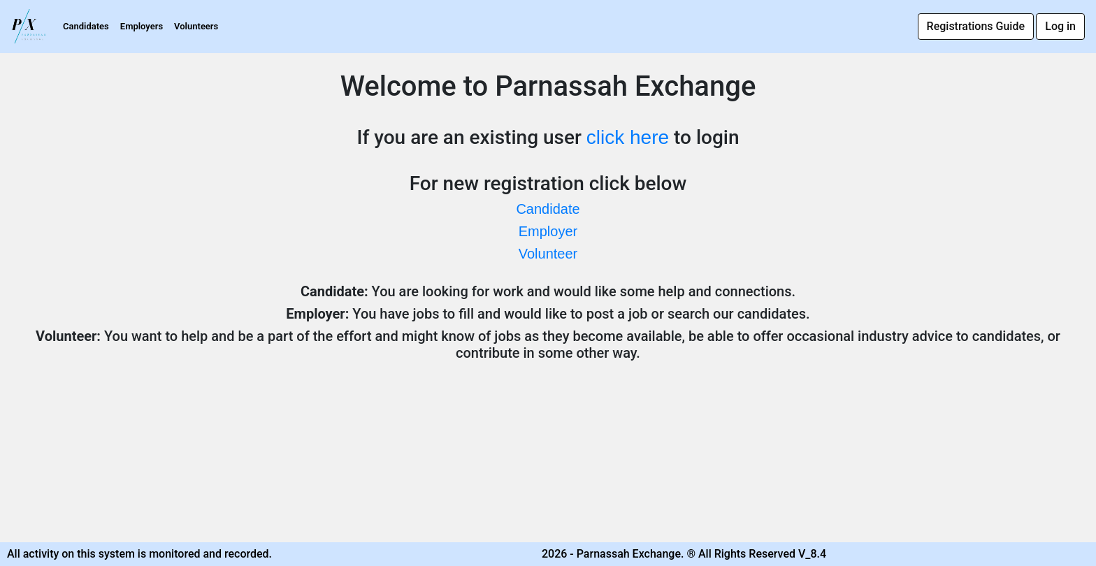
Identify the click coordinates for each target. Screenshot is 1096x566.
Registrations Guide (976, 26)
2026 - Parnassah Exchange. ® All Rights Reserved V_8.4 (684, 553)
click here (627, 137)
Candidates (86, 26)
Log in (1060, 26)
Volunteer (548, 253)
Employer (548, 231)
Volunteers (196, 26)
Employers (141, 26)
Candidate (547, 209)
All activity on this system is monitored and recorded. (139, 553)
